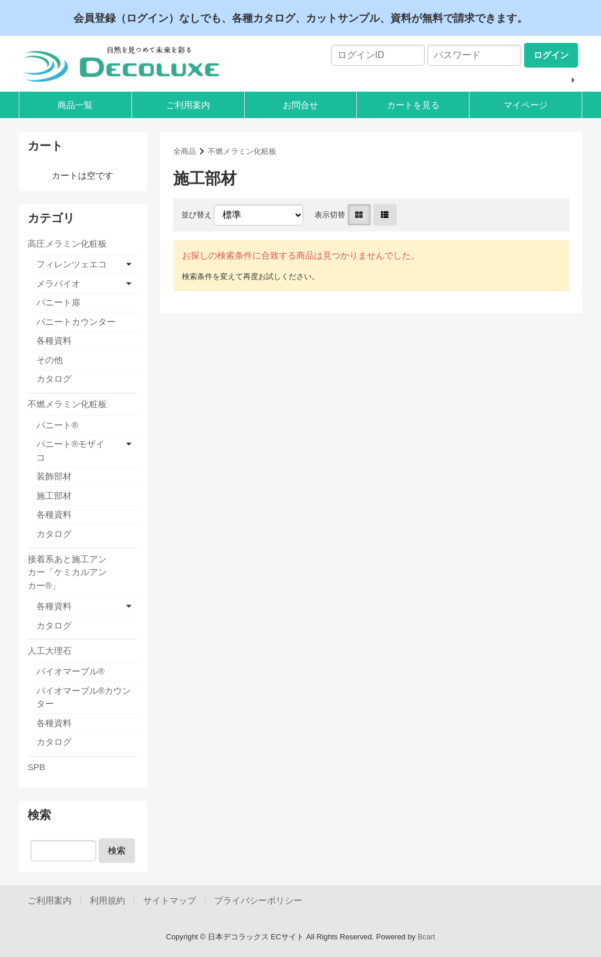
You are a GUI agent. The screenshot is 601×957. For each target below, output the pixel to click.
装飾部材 (54, 476)
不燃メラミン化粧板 (242, 151)
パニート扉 (58, 302)
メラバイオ (58, 283)
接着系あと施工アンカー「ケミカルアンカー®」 (67, 572)
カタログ (54, 379)
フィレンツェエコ (71, 264)
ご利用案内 (188, 105)
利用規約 (107, 900)
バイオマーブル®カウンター (83, 697)
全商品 (184, 151)
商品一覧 (75, 105)
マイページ (526, 105)
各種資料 (54, 340)
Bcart (426, 936)
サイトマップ (169, 900)
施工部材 (54, 496)
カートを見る (413, 105)
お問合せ (300, 105)
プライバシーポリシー (258, 900)
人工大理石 (50, 651)
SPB (36, 767)
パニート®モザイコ (70, 450)
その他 (49, 360)
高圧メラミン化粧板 (67, 244)
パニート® (57, 425)
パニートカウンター (76, 322)
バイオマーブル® (70, 671)
